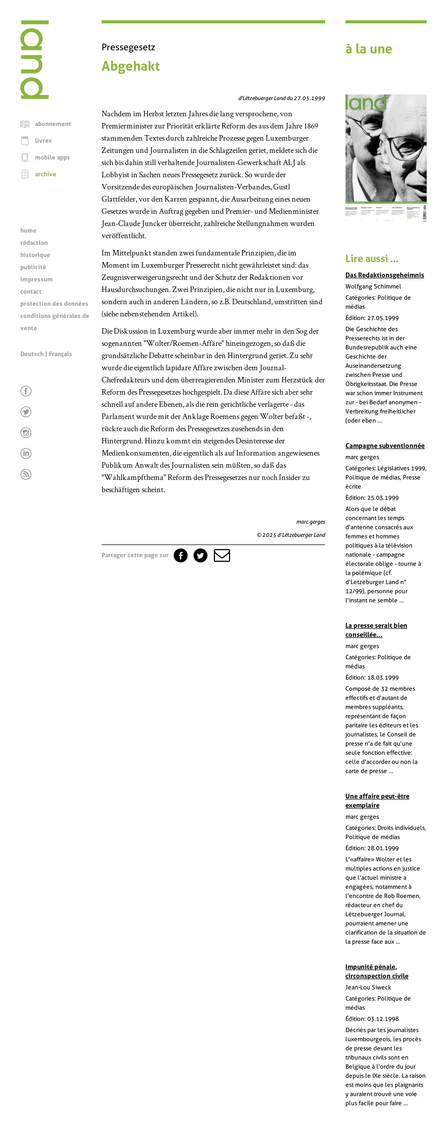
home (28, 230)
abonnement (53, 123)
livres (43, 140)
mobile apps (52, 157)
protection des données (54, 303)
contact (31, 291)
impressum (36, 279)
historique (35, 255)
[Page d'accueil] (34, 96)
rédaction (34, 242)
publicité (33, 267)
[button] (221, 555)
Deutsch (32, 354)
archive (45, 174)
